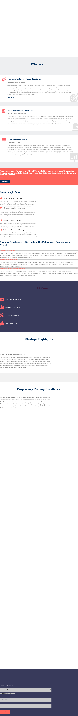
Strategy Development (7, 250)
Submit (4, 712)
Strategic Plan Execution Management (12, 268)
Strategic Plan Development (9, 259)
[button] (39, 250)
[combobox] (7, 693)
